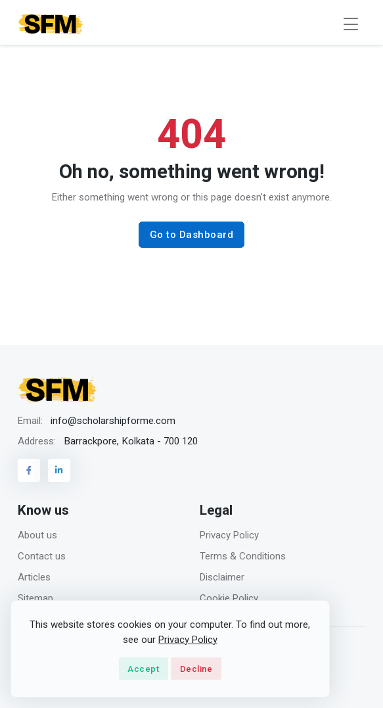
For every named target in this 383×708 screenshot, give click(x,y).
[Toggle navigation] (350, 24)
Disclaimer (222, 577)
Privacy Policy (229, 535)
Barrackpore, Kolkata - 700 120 (131, 441)
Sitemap (35, 598)
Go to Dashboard (192, 235)
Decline (196, 669)
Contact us (42, 556)
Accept (143, 669)
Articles (34, 577)
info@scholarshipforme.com (113, 420)
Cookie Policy (229, 598)
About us (37, 535)
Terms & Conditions (243, 556)
